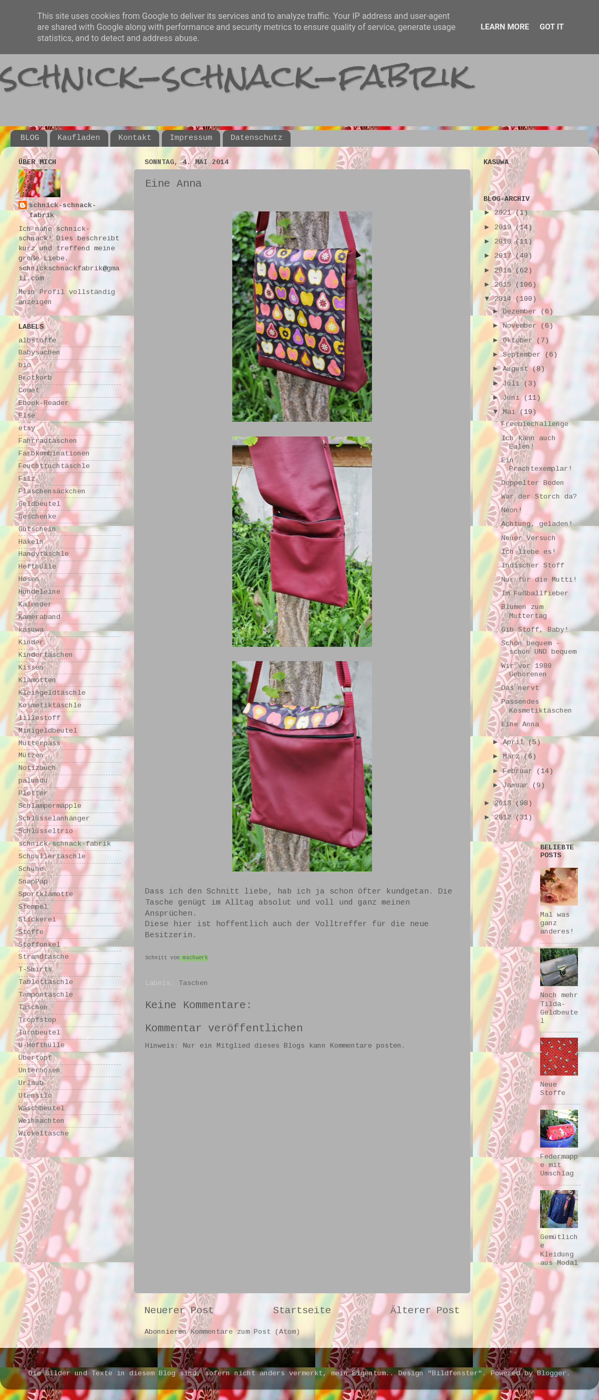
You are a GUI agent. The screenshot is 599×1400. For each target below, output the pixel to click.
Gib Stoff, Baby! (535, 630)
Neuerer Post (179, 1310)
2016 (504, 271)
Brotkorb (35, 378)
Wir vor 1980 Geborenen (526, 670)
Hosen (28, 579)
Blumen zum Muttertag (524, 611)
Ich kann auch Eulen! (528, 442)
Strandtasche (43, 957)
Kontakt (134, 138)
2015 (504, 285)
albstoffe (37, 340)
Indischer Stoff (532, 566)
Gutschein (37, 529)
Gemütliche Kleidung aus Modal (559, 1250)
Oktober (519, 340)
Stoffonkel (39, 945)
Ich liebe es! (528, 552)
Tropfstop (37, 1020)
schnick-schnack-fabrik (235, 75)
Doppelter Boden (532, 483)
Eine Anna (520, 724)
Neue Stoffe (552, 1089)
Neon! (511, 510)
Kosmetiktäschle (49, 705)
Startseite (302, 1310)
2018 (504, 242)
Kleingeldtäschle (52, 693)
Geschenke (37, 517)
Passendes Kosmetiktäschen (536, 706)
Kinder (31, 642)
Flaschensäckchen (52, 491)
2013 (504, 803)
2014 (504, 299)
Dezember (522, 312)
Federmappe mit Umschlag (559, 1165)
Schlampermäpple (49, 806)
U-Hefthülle (41, 1045)
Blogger (551, 1373)
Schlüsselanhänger (54, 819)
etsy (26, 428)
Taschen (193, 983)
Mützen (31, 755)
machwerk (195, 958)
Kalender (35, 604)
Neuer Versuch (528, 538)
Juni (513, 398)
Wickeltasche (43, 1134)
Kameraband (39, 617)
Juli (513, 384)
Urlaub (31, 1083)
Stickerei (37, 920)
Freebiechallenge (535, 424)
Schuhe (31, 869)
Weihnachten (41, 1121)
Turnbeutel (39, 1033)
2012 (504, 817)
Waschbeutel (41, 1108)
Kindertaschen (45, 655)
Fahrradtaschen (47, 441)
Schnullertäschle (52, 856)
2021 (504, 213)
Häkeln (31, 542)
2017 (504, 256)
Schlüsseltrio (45, 831)
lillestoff (39, 718)
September (524, 355)
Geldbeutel (39, 504)
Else (26, 416)
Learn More (505, 27)
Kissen (31, 668)
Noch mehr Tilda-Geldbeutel (559, 1008)
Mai (511, 412)
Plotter (33, 793)
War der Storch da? (539, 497)
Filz (26, 479)
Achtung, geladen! (537, 524)
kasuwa (31, 630)
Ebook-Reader (43, 403)
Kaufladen (79, 138)
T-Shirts (35, 969)
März (513, 756)
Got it (552, 27)
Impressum (191, 138)
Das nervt (520, 688)
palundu (33, 781)
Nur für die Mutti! (539, 580)
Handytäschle (43, 554)
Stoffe (31, 932)
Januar (517, 785)
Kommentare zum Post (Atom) (245, 1332)
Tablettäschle (45, 982)
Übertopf (35, 1058)
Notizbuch (37, 768)
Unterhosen (39, 1070)
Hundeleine (39, 592)
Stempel (33, 907)
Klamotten (37, 680)
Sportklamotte (45, 894)
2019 (504, 227)
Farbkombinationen (54, 454)
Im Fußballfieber (535, 593)
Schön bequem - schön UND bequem (538, 648)
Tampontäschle (45, 995)
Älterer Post (425, 1310)
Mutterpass (39, 743)
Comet (28, 390)
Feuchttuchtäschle (54, 466)
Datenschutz (257, 138)
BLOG (29, 138)
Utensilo (35, 1096)
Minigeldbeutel (47, 731)
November (522, 326)
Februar (519, 771)
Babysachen (39, 353)
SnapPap (33, 882)
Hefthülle (37, 567)
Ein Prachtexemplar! (536, 464)
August (517, 369)
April (515, 742)
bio (24, 365)
